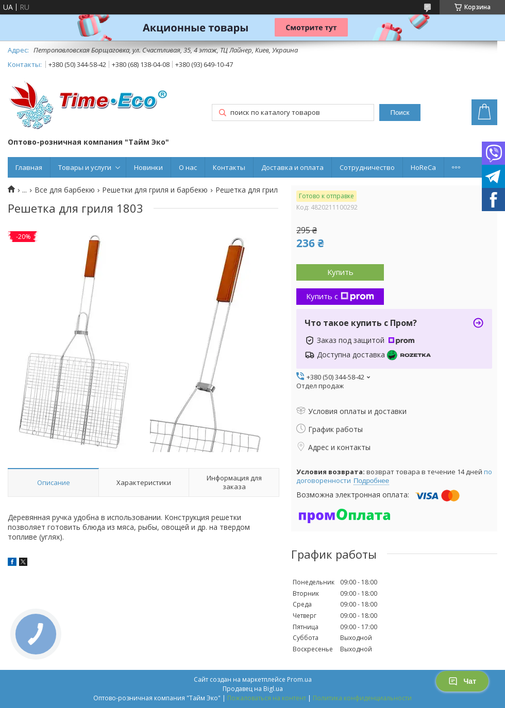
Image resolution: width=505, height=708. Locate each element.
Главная (28, 167)
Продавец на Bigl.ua (253, 688)
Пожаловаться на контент (266, 698)
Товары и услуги (84, 167)
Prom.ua (299, 679)
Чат (462, 681)
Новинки (148, 167)
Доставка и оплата (292, 167)
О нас (188, 167)
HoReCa (423, 167)
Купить (340, 272)
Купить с (340, 296)
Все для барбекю (65, 190)
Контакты (229, 167)
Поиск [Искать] (399, 112)
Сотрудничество (367, 167)
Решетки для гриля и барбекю (155, 190)
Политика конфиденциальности (362, 698)
